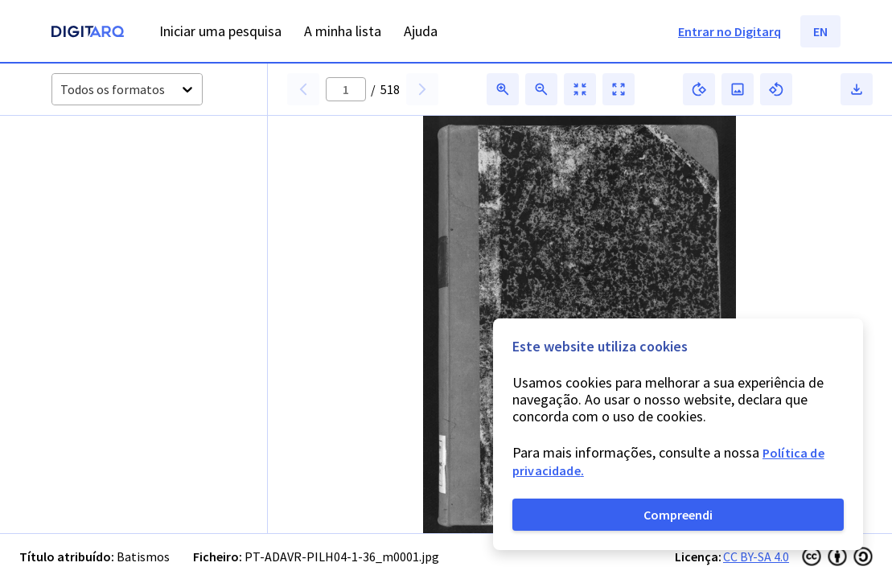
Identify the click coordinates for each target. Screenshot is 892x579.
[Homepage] (87, 33)
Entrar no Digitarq (729, 31)
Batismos (143, 556)
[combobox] (61, 89)
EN (820, 31)
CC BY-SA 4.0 (756, 556)
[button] (92, 176)
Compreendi (678, 515)
